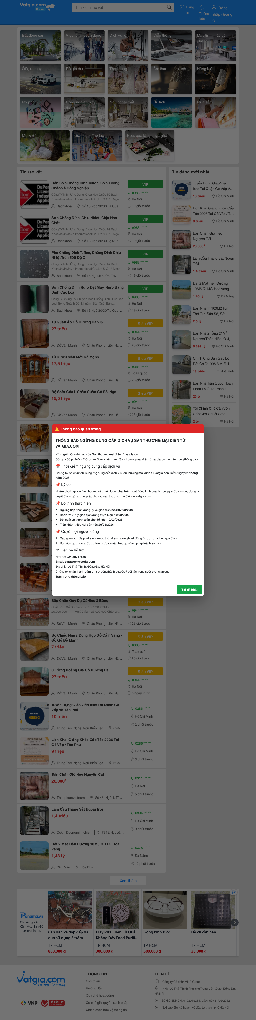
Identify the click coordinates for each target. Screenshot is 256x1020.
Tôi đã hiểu (189, 589)
